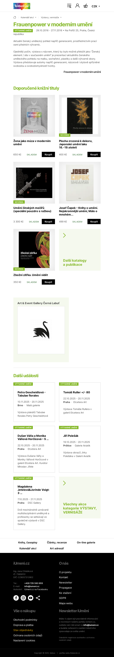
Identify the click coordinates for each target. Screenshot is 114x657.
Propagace (65, 587)
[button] (38, 598)
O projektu (65, 572)
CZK (95, 6)
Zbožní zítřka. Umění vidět (30, 275)
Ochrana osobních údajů (27, 635)
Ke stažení (65, 593)
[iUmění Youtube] (31, 597)
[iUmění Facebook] (16, 597)
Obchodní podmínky (25, 619)
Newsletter (65, 582)
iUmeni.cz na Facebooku (36, 589)
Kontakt (63, 577)
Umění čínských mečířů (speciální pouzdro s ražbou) (32, 209)
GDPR (62, 598)
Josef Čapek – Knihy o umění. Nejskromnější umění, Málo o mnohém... (78, 211)
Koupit (48, 154)
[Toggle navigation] (69, 6)
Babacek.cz (75, 653)
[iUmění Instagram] (24, 597)
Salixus (52, 653)
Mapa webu (66, 603)
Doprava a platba (23, 625)
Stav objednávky (23, 630)
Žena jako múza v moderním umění (32, 142)
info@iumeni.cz (91, 625)
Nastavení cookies (24, 640)
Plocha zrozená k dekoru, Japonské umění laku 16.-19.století (75, 144)
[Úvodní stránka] (21, 6)
